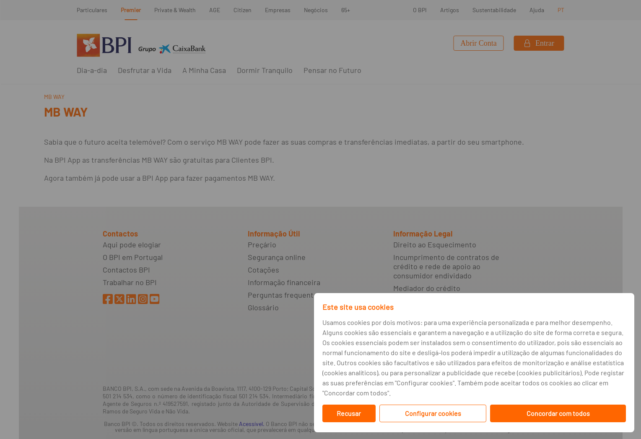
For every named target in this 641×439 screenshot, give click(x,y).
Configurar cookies (433, 413)
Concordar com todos (558, 413)
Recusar (349, 413)
